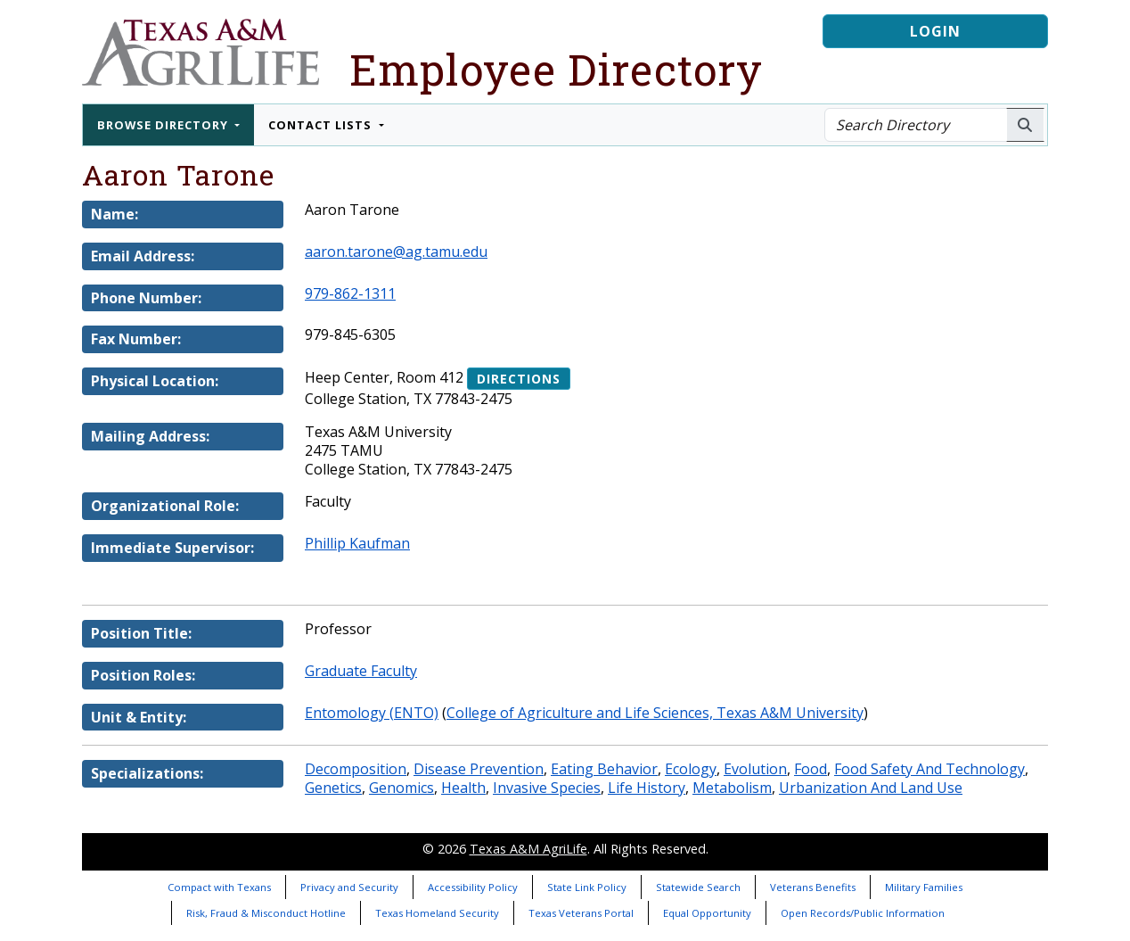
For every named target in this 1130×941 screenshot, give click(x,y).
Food (810, 769)
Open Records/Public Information (863, 913)
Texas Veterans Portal (581, 913)
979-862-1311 (350, 293)
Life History (646, 787)
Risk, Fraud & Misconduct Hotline (266, 913)
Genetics (333, 787)
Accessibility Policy (473, 887)
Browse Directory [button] (164, 125)
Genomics (401, 787)
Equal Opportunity (707, 913)
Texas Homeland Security (437, 913)
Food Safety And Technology (929, 769)
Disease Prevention (479, 769)
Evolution (755, 769)
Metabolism (732, 787)
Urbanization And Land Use (870, 787)
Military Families (923, 887)
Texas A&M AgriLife (528, 848)
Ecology (690, 769)
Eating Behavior (604, 769)
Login (935, 31)
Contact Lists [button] (321, 125)
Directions (519, 378)
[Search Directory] (915, 125)
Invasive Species (547, 787)
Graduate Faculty (361, 671)
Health (463, 787)
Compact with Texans (219, 887)
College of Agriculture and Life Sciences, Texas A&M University (655, 712)
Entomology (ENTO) (371, 712)
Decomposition (355, 769)
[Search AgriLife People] (1025, 125)
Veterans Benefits (813, 887)
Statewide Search (698, 887)
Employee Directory (556, 69)
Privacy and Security (349, 887)
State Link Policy (586, 887)
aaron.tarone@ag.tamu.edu (396, 251)
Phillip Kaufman (357, 543)
